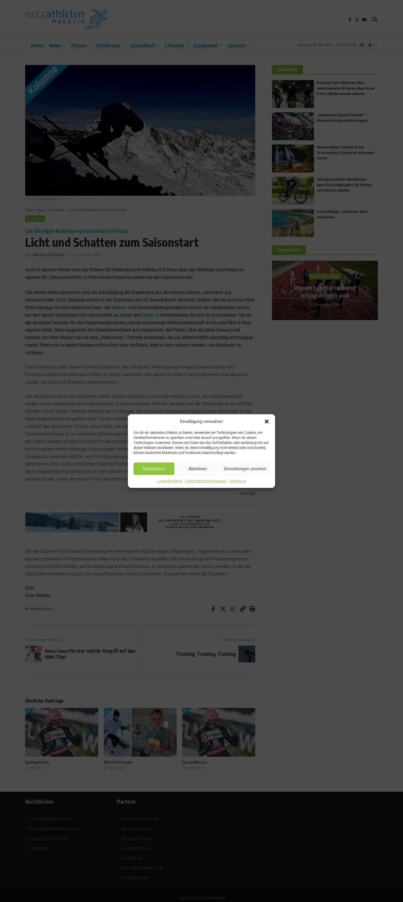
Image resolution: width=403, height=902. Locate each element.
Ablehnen (198, 468)
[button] (267, 421)
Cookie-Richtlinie (169, 481)
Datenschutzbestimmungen (206, 481)
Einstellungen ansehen (245, 468)
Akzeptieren (153, 468)
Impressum (237, 481)
